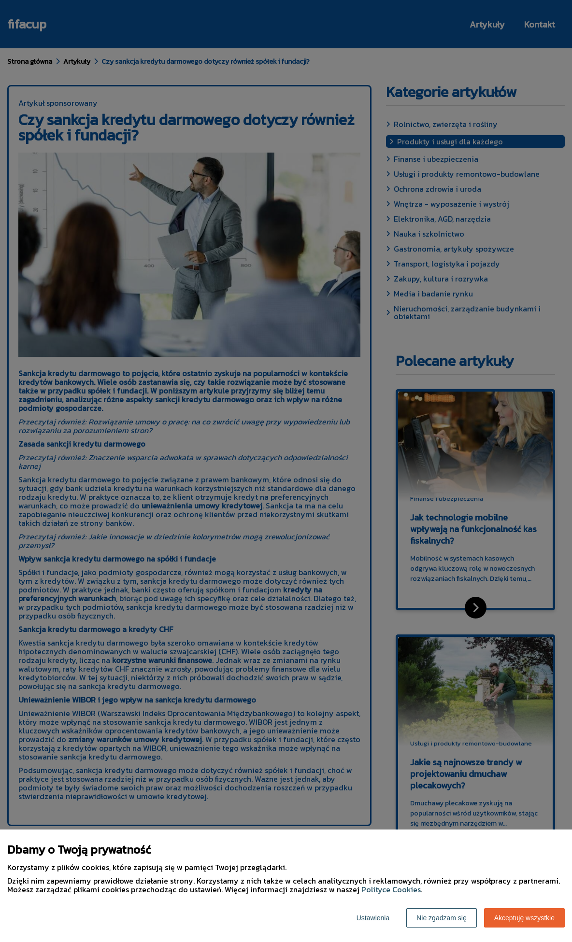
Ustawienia (373, 918)
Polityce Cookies (391, 889)
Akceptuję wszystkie (524, 918)
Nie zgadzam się (441, 918)
